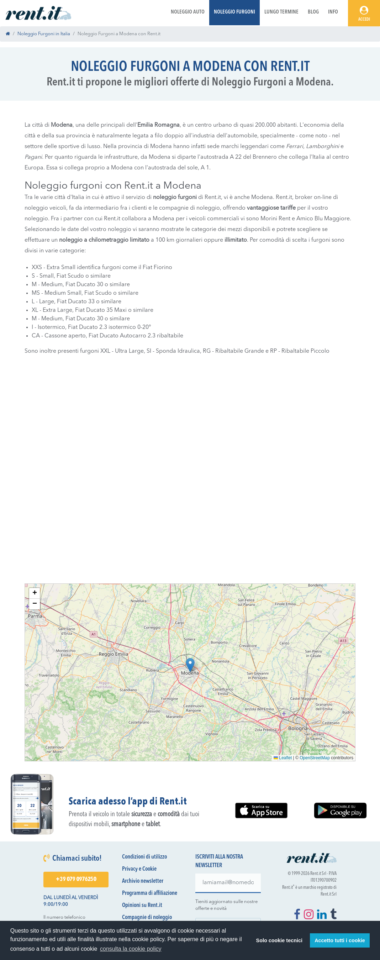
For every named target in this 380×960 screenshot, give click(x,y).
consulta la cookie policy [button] (131, 949)
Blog (313, 12)
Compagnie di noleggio (147, 917)
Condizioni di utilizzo (144, 857)
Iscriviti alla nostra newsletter (219, 861)
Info (333, 12)
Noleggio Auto (188, 12)
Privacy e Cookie (139, 869)
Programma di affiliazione (149, 893)
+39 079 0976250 (76, 879)
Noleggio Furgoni (234, 12)
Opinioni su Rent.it (142, 905)
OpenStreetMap (315, 757)
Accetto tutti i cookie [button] (340, 940)
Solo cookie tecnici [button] (279, 940)
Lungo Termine (281, 12)
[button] (190, 665)
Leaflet (283, 757)
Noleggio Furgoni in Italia (43, 34)
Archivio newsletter (142, 881)
